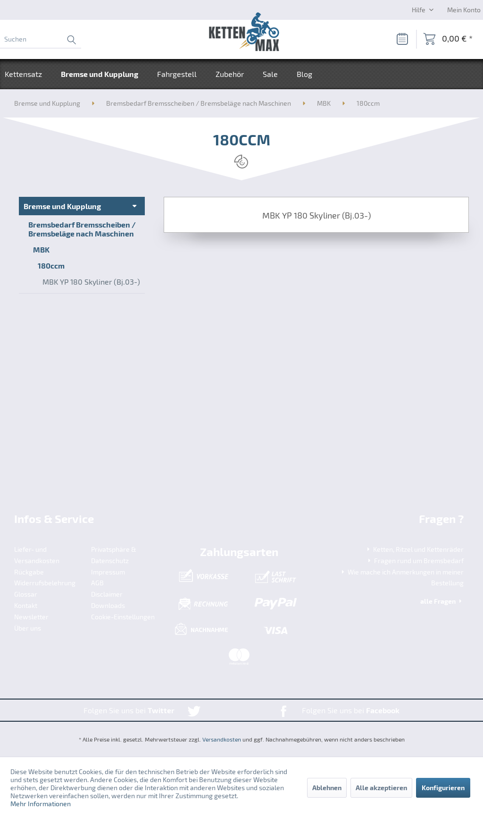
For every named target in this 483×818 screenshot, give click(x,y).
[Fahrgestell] (177, 74)
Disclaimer (107, 594)
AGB (97, 583)
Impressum (108, 572)
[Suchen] (40, 39)
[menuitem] (40, 39)
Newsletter (31, 617)
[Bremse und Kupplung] (99, 74)
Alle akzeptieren (381, 788)
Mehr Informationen (40, 804)
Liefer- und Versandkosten (36, 555)
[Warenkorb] (447, 39)
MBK (41, 249)
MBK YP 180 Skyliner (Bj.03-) (91, 281)
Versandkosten (221, 739)
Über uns (27, 628)
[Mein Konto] (464, 9)
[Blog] (304, 74)
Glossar (25, 594)
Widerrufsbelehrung (44, 583)
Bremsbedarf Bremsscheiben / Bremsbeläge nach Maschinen (82, 229)
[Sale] (270, 74)
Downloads (108, 605)
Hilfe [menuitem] (419, 10)
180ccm (51, 265)
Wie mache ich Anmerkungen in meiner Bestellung (402, 577)
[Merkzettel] (402, 39)
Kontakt (25, 605)
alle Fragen (442, 601)
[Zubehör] (229, 74)
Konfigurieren (443, 788)
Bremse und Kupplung (62, 206)
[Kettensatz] (28, 74)
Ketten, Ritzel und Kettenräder (414, 549)
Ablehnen (326, 788)
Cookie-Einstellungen (123, 617)
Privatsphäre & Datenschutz (113, 555)
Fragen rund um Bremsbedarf (415, 561)
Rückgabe (29, 572)
